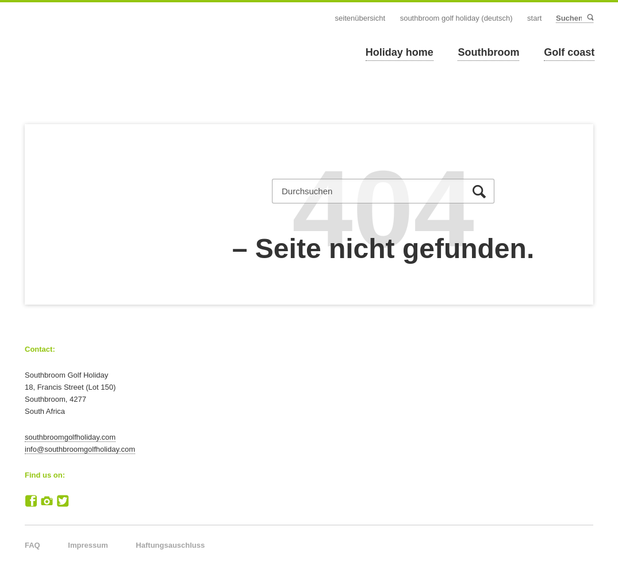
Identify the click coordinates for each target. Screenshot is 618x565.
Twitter (62, 501)
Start (534, 18)
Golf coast (569, 52)
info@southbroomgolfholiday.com (80, 449)
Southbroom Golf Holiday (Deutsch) (456, 18)
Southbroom (488, 52)
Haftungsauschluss (170, 545)
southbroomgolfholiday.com (70, 437)
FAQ (32, 545)
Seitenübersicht (360, 18)
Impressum (88, 545)
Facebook (31, 501)
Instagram (47, 501)
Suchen (589, 18)
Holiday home (399, 52)
